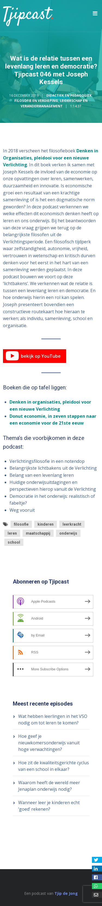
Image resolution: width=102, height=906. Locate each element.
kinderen (46, 524)
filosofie (21, 524)
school (14, 542)
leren (12, 533)
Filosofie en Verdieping (36, 100)
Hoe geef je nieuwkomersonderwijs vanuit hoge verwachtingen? (49, 742)
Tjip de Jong (66, 893)
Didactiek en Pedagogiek (69, 95)
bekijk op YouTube (33, 356)
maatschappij (38, 533)
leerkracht (72, 524)
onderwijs (68, 533)
